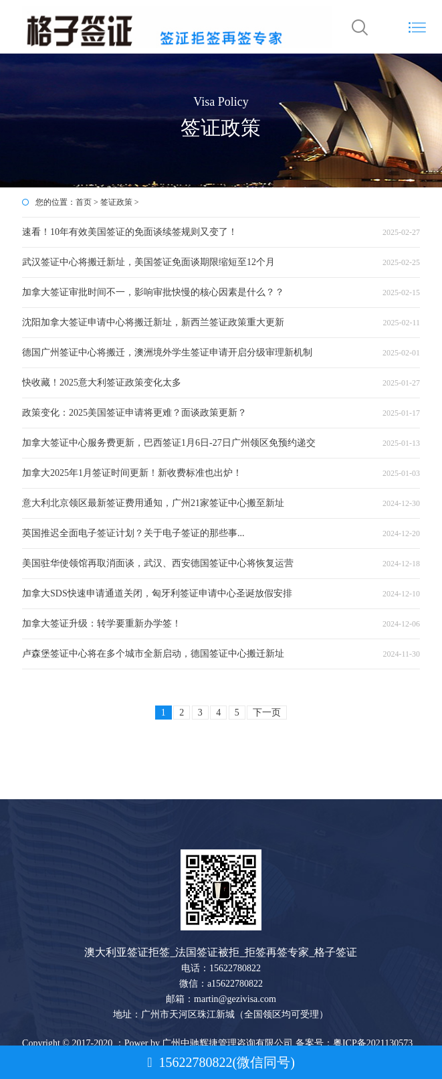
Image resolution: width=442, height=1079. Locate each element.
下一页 (267, 713)
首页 (84, 202)
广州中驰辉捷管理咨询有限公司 (227, 1043)
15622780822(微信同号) (221, 1062)
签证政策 (116, 202)
